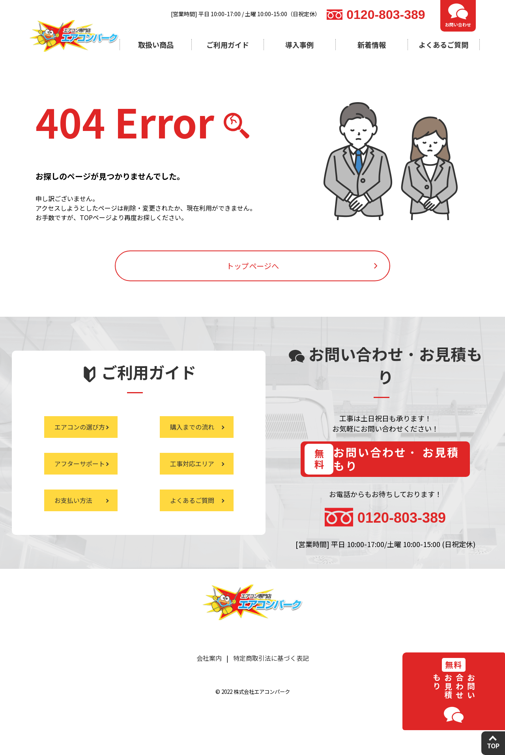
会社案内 (209, 685)
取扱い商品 (156, 44)
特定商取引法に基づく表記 (271, 685)
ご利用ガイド (227, 44)
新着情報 (371, 44)
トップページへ (252, 278)
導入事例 (299, 44)
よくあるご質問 (443, 44)
